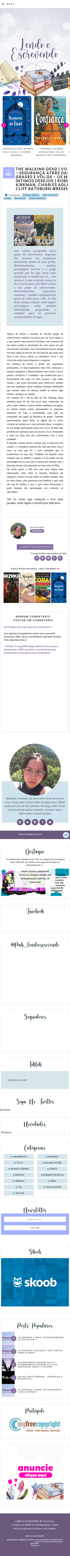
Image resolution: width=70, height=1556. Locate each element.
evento (53, 1169)
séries (53, 1181)
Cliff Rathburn (50, 195)
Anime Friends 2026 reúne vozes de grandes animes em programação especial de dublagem (35, 876)
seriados (20, 1181)
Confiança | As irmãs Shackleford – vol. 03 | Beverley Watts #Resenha (55, 152)
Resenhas (20, 198)
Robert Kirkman (37, 198)
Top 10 (19, 1162)
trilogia (19, 1193)
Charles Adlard (31, 195)
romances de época (53, 1175)
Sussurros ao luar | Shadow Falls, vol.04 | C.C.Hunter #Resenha (20, 152)
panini (7, 198)
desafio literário (20, 1169)
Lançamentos (20, 1156)
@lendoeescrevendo (17, 1080)
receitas (19, 1175)
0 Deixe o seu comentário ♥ (36, 547)
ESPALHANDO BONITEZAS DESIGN (46, 1541)
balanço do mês (53, 1162)
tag (20, 1187)
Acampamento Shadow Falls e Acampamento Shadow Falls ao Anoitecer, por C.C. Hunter (38, 1364)
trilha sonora (53, 1187)
